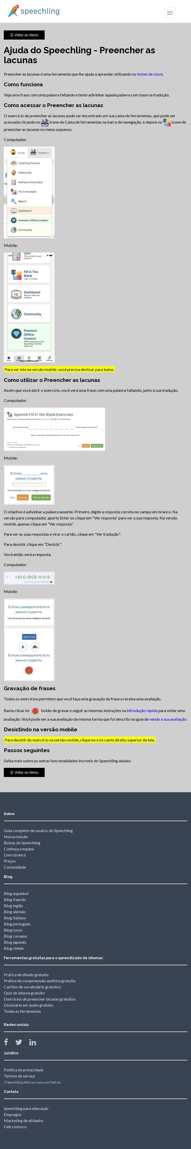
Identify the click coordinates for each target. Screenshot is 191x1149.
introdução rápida (142, 710)
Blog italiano (15, 917)
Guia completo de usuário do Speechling (38, 830)
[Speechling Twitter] (22, 1043)
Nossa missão (16, 836)
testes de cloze (150, 74)
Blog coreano (15, 936)
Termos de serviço (19, 1075)
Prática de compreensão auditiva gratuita (39, 980)
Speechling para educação (26, 1108)
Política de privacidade (24, 1069)
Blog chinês (14, 948)
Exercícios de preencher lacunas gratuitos (40, 998)
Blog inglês (13, 905)
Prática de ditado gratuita (26, 974)
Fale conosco (15, 1126)
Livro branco (15, 854)
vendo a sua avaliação (167, 719)
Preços (10, 860)
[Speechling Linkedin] (35, 1043)
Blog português (17, 923)
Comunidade (15, 867)
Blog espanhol (16, 893)
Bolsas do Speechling (22, 842)
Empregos (13, 1114)
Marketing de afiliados (23, 1120)
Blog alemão (15, 911)
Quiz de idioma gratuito (24, 992)
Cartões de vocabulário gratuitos (32, 986)
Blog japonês (15, 942)
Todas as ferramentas (22, 1011)
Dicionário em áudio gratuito (29, 1005)
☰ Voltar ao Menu (24, 35)
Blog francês (15, 899)
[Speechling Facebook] (9, 1043)
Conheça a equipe (19, 848)
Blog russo (13, 929)
